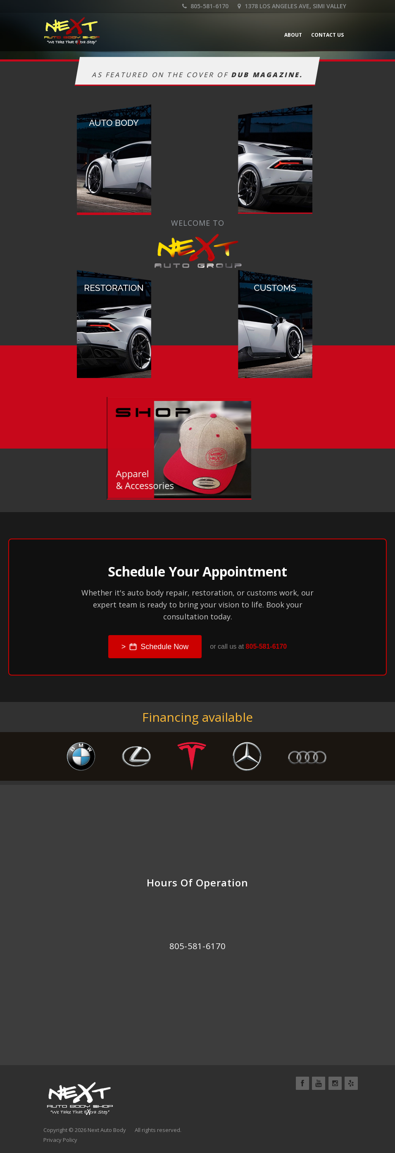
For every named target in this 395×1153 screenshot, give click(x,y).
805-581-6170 (205, 6)
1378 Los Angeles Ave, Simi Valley (292, 6)
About (293, 34)
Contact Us (327, 34)
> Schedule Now (155, 647)
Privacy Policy (60, 1140)
